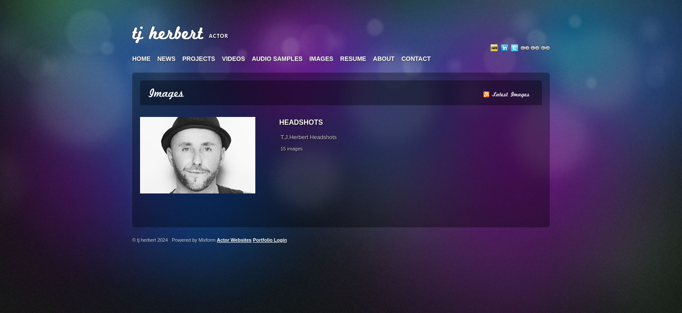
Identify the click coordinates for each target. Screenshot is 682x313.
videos (233, 58)
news (166, 58)
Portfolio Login (270, 240)
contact (416, 58)
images (321, 58)
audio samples (277, 58)
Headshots (301, 122)
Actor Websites (234, 240)
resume (353, 58)
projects (198, 58)
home (141, 58)
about (384, 58)
